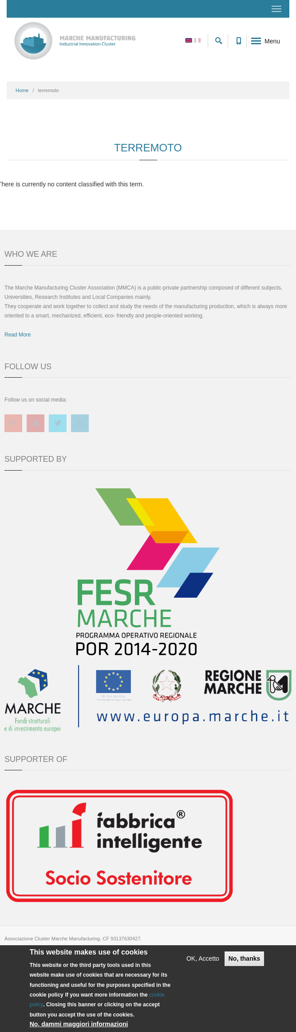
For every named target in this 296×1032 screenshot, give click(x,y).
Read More (17, 335)
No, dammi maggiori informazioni (79, 1024)
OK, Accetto (202, 958)
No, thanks (244, 958)
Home (22, 90)
